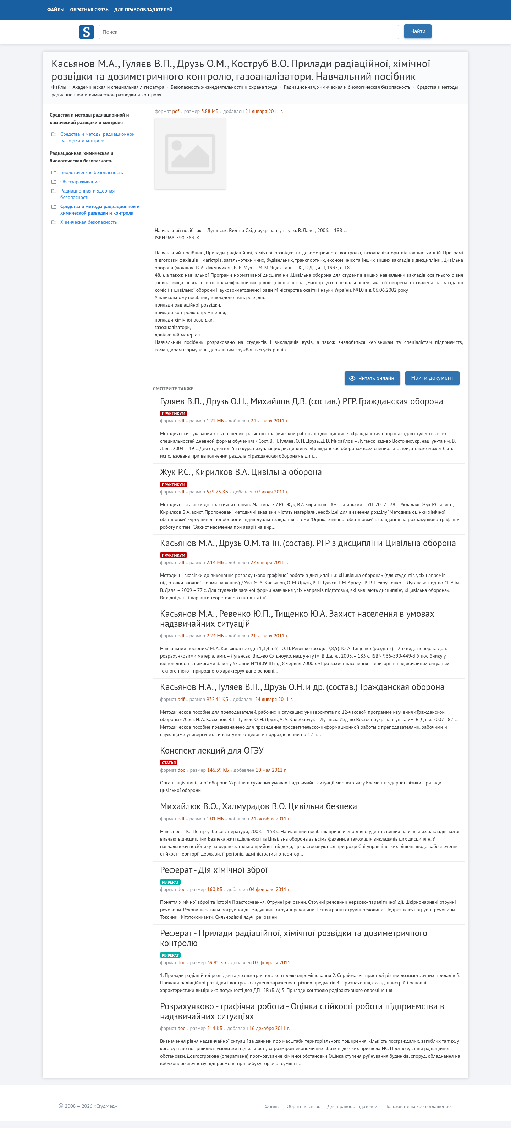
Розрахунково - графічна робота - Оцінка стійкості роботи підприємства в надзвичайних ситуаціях (302, 1011)
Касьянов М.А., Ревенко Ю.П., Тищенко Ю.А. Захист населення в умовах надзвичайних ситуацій (297, 618)
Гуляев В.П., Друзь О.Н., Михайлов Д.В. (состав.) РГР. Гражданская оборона (301, 401)
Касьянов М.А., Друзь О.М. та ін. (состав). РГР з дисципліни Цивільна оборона (308, 543)
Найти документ (432, 378)
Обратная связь (89, 9)
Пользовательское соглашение (417, 1106)
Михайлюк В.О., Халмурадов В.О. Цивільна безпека (258, 806)
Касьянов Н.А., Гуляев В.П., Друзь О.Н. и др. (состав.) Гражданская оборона (302, 686)
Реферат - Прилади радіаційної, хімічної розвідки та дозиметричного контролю (293, 938)
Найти (417, 31)
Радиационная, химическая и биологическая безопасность (347, 87)
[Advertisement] (346, 168)
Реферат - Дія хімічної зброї (214, 869)
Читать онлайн (371, 378)
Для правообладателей (143, 9)
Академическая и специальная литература (118, 87)
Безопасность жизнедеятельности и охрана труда (224, 87)
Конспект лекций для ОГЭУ (212, 750)
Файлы (56, 9)
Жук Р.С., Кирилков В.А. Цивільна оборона (241, 471)
